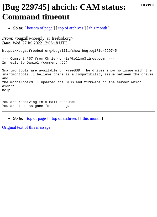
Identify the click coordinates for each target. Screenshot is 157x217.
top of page (36, 130)
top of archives (70, 28)
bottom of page (40, 28)
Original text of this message (26, 139)
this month (98, 28)
